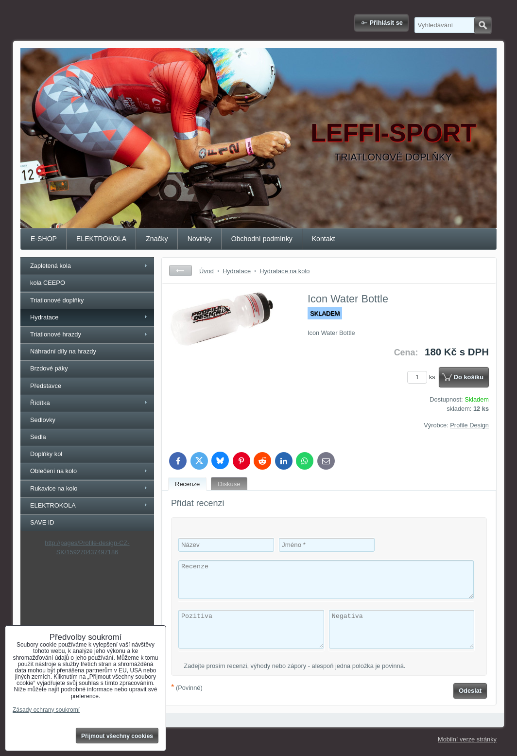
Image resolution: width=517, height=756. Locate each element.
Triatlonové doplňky (57, 300)
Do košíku (468, 377)
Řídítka (40, 402)
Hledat (482, 25)
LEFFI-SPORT (393, 133)
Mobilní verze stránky (467, 739)
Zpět (180, 270)
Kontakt (323, 239)
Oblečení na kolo (53, 471)
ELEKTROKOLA (101, 239)
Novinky (200, 239)
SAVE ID (42, 522)
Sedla (38, 436)
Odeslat (470, 690)
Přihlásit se (386, 22)
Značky (157, 239)
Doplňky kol (46, 453)
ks (422, 377)
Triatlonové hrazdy (55, 334)
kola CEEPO (47, 282)
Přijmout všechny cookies (117, 736)
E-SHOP (44, 239)
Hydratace (44, 317)
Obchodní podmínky (262, 239)
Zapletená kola (50, 265)
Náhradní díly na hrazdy (63, 351)
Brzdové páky (49, 368)
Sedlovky (42, 419)
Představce (45, 385)
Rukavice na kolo (53, 488)
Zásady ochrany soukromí (46, 709)
